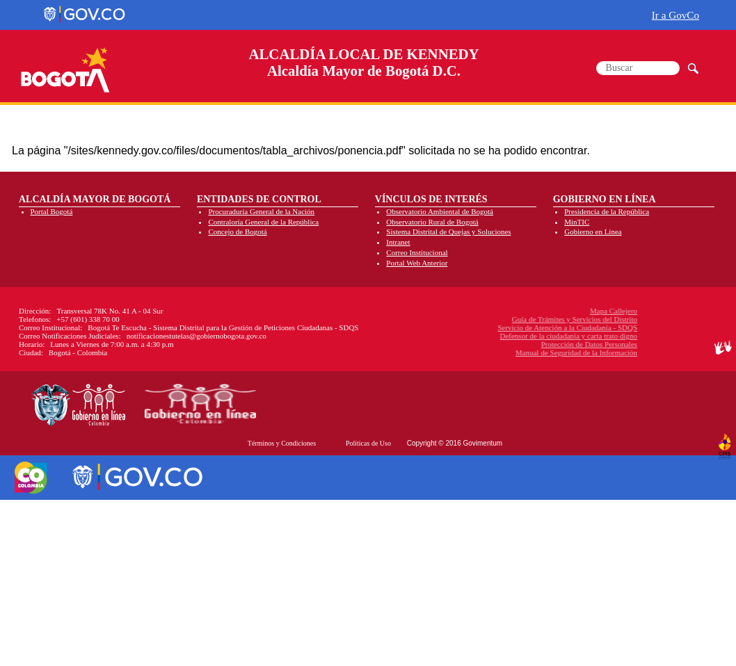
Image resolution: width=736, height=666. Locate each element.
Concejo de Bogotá (237, 231)
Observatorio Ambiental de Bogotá (439, 211)
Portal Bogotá (52, 211)
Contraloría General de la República (263, 222)
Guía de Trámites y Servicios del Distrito (511, 319)
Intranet (398, 242)
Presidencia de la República (606, 211)
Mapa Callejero (550, 311)
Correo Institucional (416, 252)
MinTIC (576, 222)
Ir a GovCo (675, 15)
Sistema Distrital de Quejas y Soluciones (448, 231)
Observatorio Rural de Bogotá (432, 222)
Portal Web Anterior (416, 263)
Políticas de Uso (368, 443)
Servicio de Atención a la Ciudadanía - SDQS (504, 327)
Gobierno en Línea (592, 231)
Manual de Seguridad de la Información (513, 352)
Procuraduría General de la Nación (261, 211)
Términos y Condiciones (282, 443)
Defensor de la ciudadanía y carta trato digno (505, 336)
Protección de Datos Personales (525, 344)
